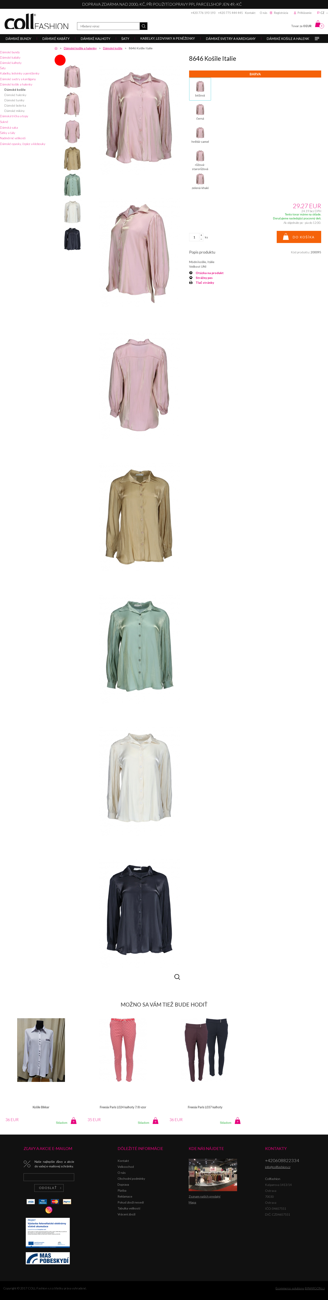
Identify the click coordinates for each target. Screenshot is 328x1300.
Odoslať (48, 1188)
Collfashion (36, 21)
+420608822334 (282, 1160)
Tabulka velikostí (129, 1208)
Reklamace (125, 1196)
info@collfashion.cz (277, 1167)
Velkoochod (126, 1166)
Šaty (3, 68)
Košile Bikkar (41, 1107)
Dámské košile (15, 89)
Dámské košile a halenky (16, 84)
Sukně (4, 122)
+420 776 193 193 (203, 13)
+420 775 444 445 (230, 13)
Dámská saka (9, 127)
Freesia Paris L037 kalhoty (205, 1107)
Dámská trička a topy (14, 116)
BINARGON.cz (315, 1288)
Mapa (192, 1202)
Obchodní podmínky (131, 1178)
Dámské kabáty (10, 57)
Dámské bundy (10, 52)
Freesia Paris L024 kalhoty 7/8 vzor (123, 1107)
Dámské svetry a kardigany (18, 79)
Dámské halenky (15, 95)
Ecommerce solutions (290, 1288)
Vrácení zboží (126, 1214)
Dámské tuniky (14, 100)
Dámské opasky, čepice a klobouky (22, 144)
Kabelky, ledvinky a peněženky (19, 73)
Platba (122, 1190)
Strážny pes (204, 278)
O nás (263, 13)
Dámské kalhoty (11, 63)
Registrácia (281, 13)
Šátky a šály (7, 133)
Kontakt (250, 13)
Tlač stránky (205, 282)
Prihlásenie (304, 13)
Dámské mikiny (14, 111)
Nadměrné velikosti (13, 138)
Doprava (123, 1184)
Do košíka (304, 237)
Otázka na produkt (210, 273)
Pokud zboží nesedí (131, 1202)
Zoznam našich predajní (204, 1196)
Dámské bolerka (15, 105)
